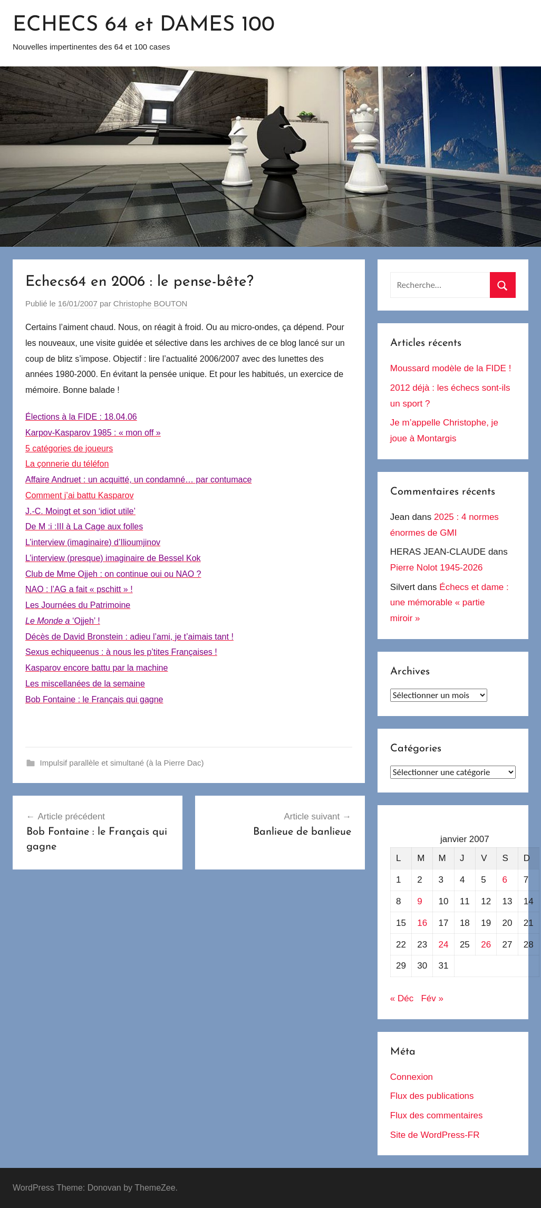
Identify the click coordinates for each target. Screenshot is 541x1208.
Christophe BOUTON (150, 303)
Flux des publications (432, 1096)
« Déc (401, 998)
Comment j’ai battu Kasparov (79, 495)
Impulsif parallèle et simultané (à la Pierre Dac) (122, 762)
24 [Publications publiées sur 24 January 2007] (444, 945)
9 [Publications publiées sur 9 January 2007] (419, 901)
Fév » (432, 998)
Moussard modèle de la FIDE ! (450, 368)
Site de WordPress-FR (435, 1135)
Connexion (411, 1077)
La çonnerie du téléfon (67, 463)
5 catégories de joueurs (69, 448)
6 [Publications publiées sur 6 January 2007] (504, 880)
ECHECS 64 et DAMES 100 (144, 25)
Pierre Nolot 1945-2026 (436, 568)
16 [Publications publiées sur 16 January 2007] (422, 923)
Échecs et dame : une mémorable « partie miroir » (449, 603)
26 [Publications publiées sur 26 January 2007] (486, 945)
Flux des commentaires (436, 1115)
